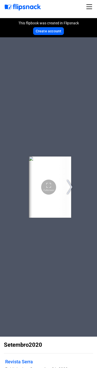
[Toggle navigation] (90, 7)
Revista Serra (19, 361)
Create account (49, 31)
